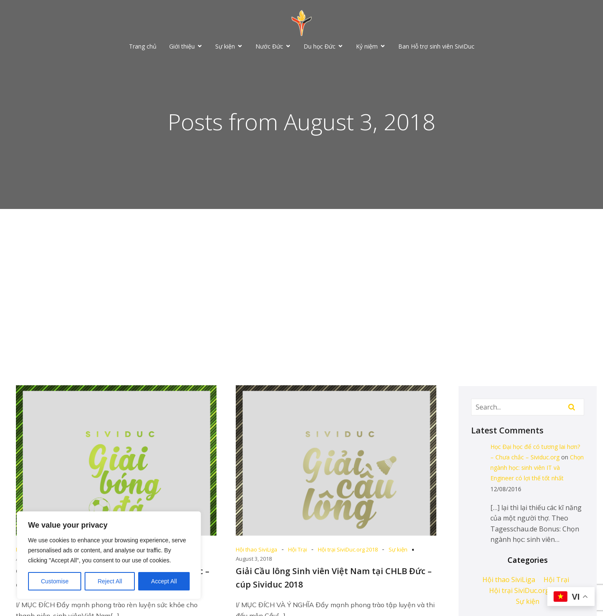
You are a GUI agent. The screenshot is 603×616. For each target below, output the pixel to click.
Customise (55, 581)
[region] (109, 555)
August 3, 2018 (254, 558)
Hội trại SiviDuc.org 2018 (348, 549)
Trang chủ (143, 46)
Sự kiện (398, 549)
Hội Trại (297, 549)
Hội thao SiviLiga (256, 549)
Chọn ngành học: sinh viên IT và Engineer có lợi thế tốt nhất (537, 467)
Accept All (164, 581)
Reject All (110, 581)
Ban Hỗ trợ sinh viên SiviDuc (436, 46)
